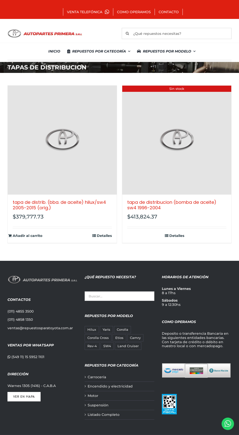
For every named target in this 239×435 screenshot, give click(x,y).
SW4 (107, 346)
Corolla (122, 329)
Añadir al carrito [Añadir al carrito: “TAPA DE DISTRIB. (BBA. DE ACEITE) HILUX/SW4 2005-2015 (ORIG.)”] (27, 236)
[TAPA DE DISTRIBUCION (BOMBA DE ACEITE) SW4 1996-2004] (176, 140)
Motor (93, 396)
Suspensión (98, 405)
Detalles (104, 236)
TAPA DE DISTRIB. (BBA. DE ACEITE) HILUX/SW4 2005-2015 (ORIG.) (59, 205)
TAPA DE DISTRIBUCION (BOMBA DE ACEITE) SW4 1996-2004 (171, 205)
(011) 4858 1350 (20, 319)
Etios (119, 338)
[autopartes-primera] (44, 30)
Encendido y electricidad (110, 386)
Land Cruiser (128, 346)
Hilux (91, 329)
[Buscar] (127, 33)
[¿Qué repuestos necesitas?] (177, 33)
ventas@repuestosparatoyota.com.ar (40, 328)
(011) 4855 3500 (20, 311)
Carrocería (97, 377)
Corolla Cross (98, 338)
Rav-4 (92, 346)
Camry (135, 338)
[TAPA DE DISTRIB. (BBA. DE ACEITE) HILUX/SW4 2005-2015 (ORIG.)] (62, 140)
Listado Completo (104, 415)
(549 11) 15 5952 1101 (25, 357)
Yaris (106, 329)
